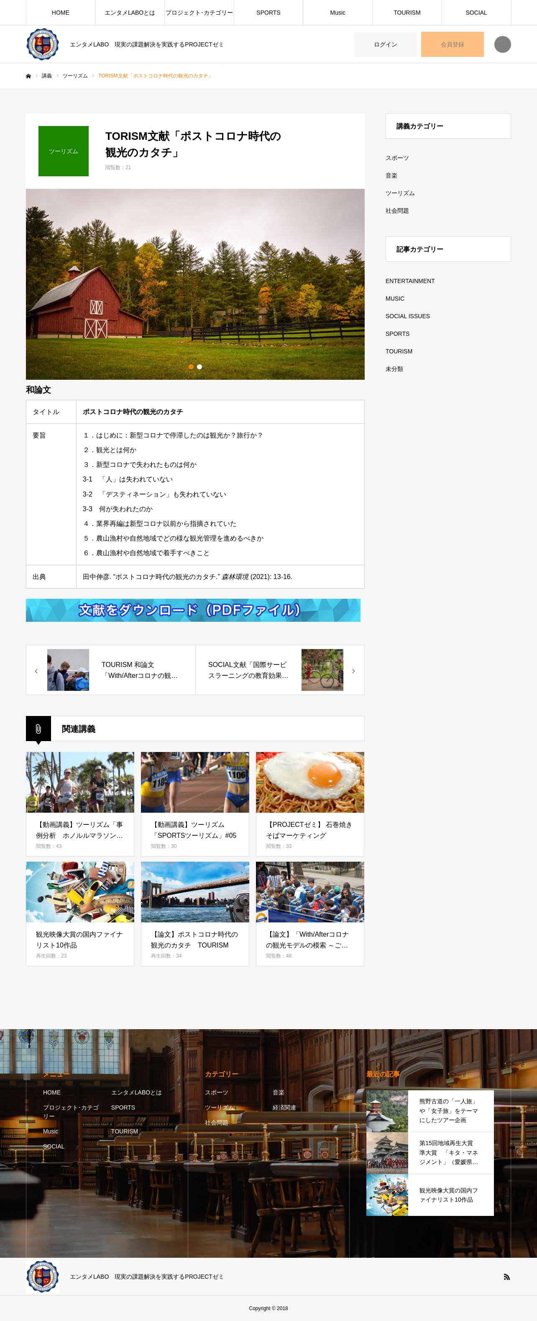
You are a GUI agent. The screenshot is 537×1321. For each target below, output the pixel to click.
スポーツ (397, 158)
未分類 (394, 369)
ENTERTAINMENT (410, 281)
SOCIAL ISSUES (408, 316)
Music (337, 12)
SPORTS (268, 12)
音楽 (391, 175)
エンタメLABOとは (130, 12)
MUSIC (395, 298)
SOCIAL (476, 12)
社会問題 (397, 210)
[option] (195, 284)
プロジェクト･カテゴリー (199, 12)
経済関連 (284, 1107)
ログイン (385, 44)
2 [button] (199, 366)
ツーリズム (400, 193)
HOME (60, 12)
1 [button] (191, 366)
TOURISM (407, 12)
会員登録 (452, 44)
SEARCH (502, 44)
